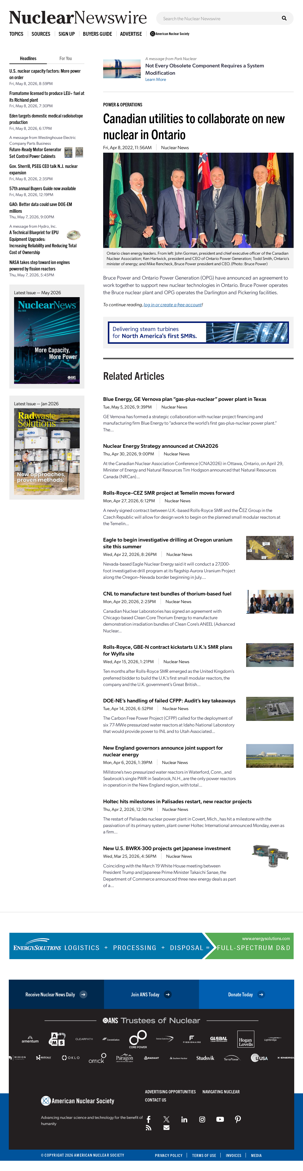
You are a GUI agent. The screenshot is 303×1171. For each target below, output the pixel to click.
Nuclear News (175, 147)
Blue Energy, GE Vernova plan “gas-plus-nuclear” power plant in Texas (184, 398)
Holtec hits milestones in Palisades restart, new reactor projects (177, 801)
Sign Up (67, 33)
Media (256, 1155)
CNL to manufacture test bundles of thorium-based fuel (167, 593)
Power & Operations (122, 104)
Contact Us (155, 1099)
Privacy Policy (168, 1155)
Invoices (233, 1155)
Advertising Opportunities (170, 1091)
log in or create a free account (173, 304)
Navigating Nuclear (221, 1091)
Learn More (155, 79)
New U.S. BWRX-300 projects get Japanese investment (167, 848)
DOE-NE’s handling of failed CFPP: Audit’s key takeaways (169, 700)
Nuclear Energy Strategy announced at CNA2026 (160, 445)
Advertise (131, 33)
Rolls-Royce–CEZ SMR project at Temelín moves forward (168, 492)
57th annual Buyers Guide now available (42, 188)
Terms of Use (204, 1155)
